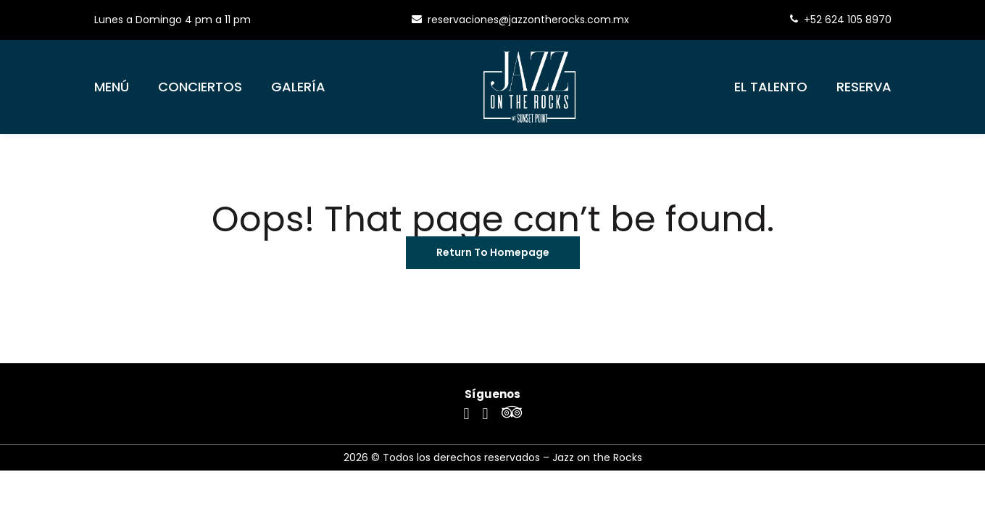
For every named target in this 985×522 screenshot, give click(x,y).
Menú (111, 87)
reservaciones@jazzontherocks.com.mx (520, 19)
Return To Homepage (492, 252)
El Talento (770, 87)
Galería (298, 87)
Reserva (864, 87)
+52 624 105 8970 (841, 19)
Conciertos (200, 87)
